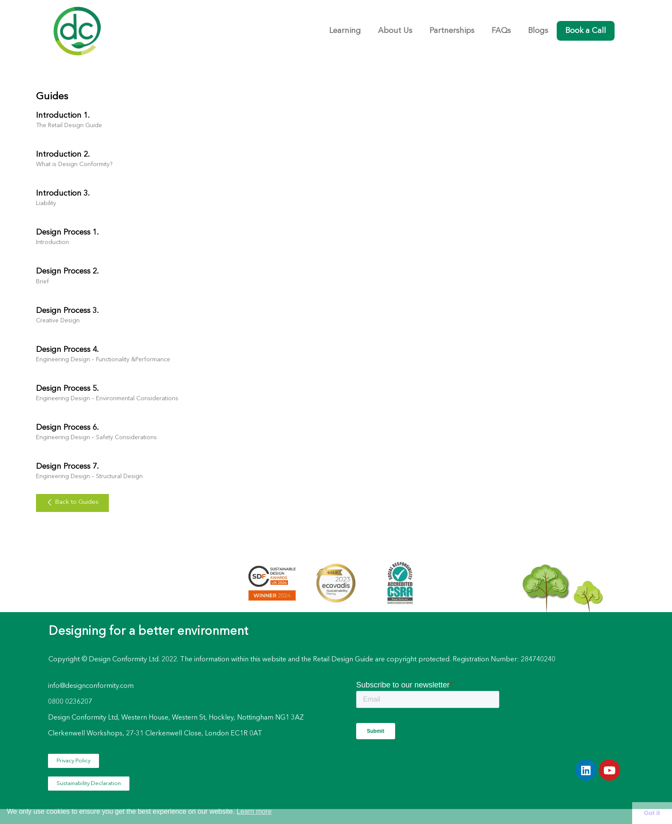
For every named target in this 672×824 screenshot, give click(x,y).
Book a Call (585, 31)
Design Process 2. (67, 271)
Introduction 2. (63, 154)
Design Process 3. (67, 311)
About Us (395, 31)
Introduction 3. (63, 193)
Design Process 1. (67, 232)
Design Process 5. (67, 389)
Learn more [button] (254, 811)
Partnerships (451, 31)
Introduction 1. (63, 115)
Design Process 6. (67, 427)
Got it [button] (652, 812)
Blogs (538, 31)
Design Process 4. (67, 350)
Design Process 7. (67, 466)
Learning (345, 31)
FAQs (501, 31)
